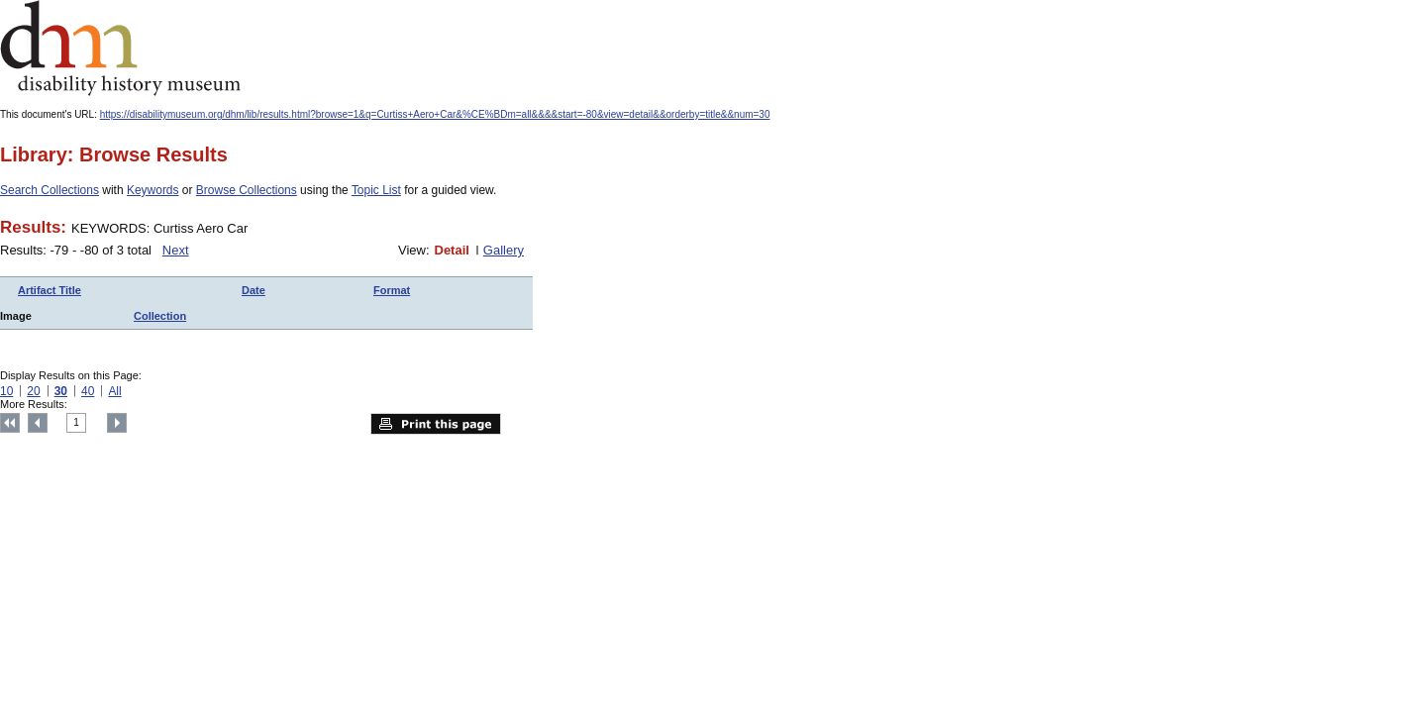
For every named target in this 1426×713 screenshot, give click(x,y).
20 (33, 391)
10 (6, 391)
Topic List (376, 190)
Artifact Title (49, 290)
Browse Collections (246, 190)
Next (175, 250)
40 (87, 391)
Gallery (503, 250)
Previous (38, 423)
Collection (160, 316)
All (114, 391)
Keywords (153, 190)
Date (253, 290)
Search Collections (49, 190)
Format (391, 290)
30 (60, 391)
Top (10, 423)
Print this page (435, 424)
